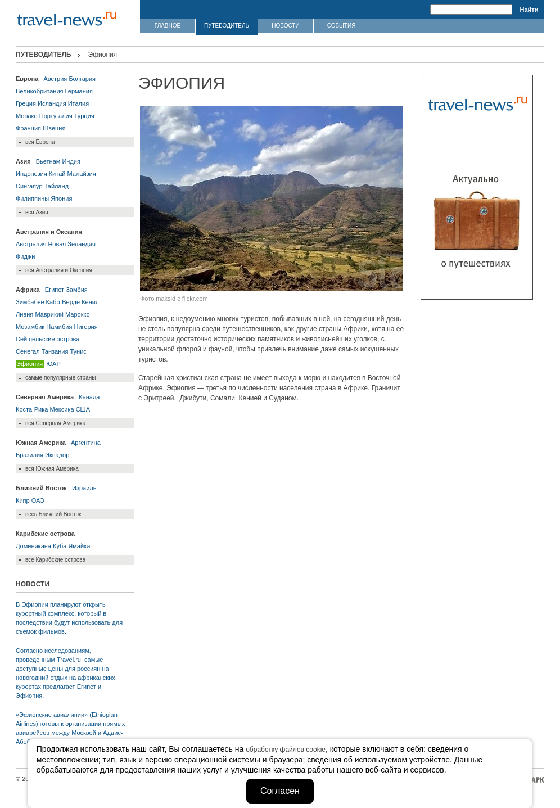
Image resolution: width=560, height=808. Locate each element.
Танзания (55, 351)
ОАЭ (37, 500)
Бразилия (29, 455)
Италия (78, 103)
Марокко (77, 314)
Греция (26, 103)
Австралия (31, 244)
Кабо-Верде (63, 302)
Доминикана (33, 546)
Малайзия (81, 173)
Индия (71, 161)
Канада (89, 397)
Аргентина (86, 442)
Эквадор (57, 455)
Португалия (56, 115)
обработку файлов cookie (286, 749)
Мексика (61, 409)
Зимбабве (30, 302)
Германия (79, 91)
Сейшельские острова (47, 339)
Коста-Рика (32, 409)
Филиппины (32, 198)
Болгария (82, 78)
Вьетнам (48, 161)
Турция (84, 115)
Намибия (59, 326)
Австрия (55, 78)
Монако (27, 115)
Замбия (77, 289)
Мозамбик (30, 326)
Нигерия (85, 326)
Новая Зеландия (71, 244)
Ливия (24, 314)
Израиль (84, 488)
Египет (54, 289)
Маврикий (49, 314)
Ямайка (79, 546)
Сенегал (28, 351)
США (83, 409)
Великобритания (39, 91)
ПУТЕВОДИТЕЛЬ (226, 25)
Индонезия (31, 173)
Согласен (280, 791)
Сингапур (29, 186)
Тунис (78, 351)
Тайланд (56, 186)
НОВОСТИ (285, 25)
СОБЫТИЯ (341, 25)
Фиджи (25, 256)
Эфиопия (29, 363)
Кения (90, 302)
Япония (61, 198)
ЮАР (53, 363)
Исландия (52, 103)
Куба (59, 546)
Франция (28, 128)
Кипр (23, 500)
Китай (57, 173)
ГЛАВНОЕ (167, 25)
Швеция (54, 128)
